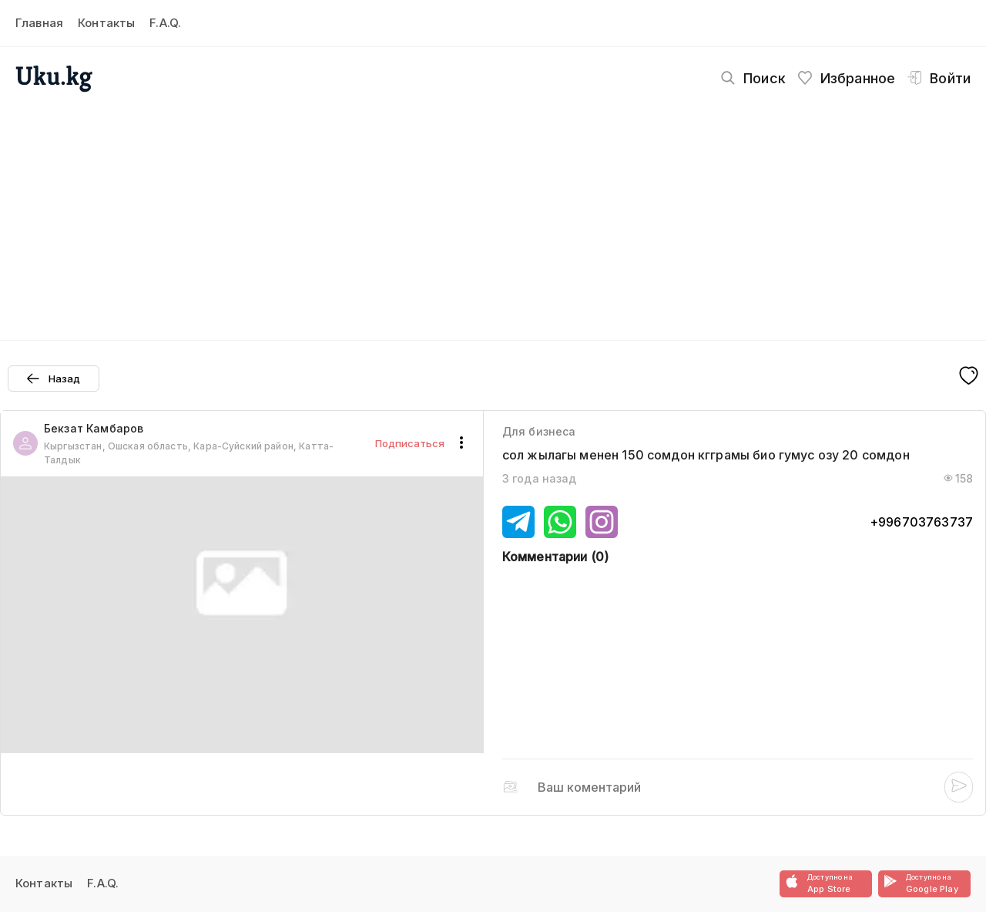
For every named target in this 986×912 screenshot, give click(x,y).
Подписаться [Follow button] (409, 443)
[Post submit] (958, 787)
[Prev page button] (53, 378)
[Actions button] (461, 443)
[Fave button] (968, 377)
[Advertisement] (493, 213)
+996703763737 (921, 522)
